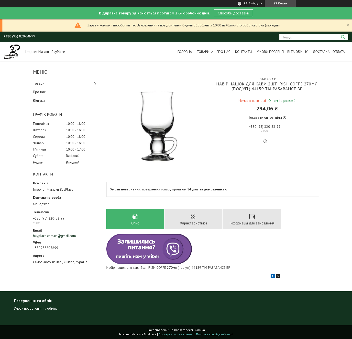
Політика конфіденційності (214, 334)
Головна (184, 51)
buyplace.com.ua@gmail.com (54, 236)
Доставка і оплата (329, 51)
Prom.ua (199, 330)
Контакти (243, 51)
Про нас (223, 51)
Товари (203, 51)
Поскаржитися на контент (176, 334)
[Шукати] (342, 37)
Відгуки (39, 100)
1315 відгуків (253, 3)
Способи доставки (233, 13)
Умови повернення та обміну (282, 51)
